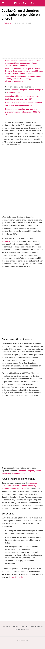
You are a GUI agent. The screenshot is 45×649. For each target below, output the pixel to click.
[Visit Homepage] (24, 3)
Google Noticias (13, 92)
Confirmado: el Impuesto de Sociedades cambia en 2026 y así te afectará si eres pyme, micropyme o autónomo (23, 79)
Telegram (23, 90)
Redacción (7, 23)
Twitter (31, 90)
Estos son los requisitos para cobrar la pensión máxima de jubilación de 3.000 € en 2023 (23, 112)
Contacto (16, 626)
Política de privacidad (22, 629)
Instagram (39, 90)
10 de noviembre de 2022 (23, 23)
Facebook (15, 90)
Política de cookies (36, 626)
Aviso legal (24, 626)
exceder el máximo (18, 577)
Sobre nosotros (6, 626)
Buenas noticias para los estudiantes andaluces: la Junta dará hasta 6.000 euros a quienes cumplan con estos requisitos (23, 63)
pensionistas (6, 241)
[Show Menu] (3, 3)
